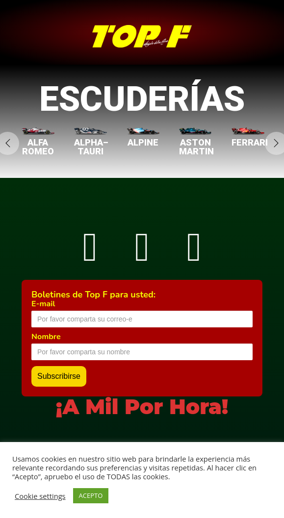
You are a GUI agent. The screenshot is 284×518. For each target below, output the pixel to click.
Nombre (46, 336)
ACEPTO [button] (91, 495)
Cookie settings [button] (40, 496)
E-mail (43, 303)
